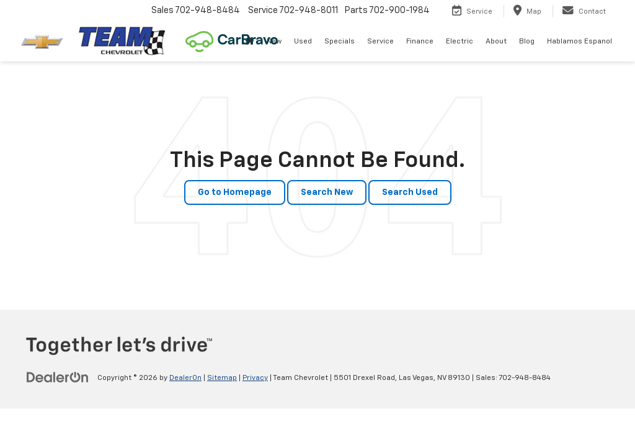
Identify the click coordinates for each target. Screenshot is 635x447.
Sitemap (222, 378)
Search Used (410, 192)
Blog (527, 41)
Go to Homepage (235, 192)
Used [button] (303, 41)
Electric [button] (459, 41)
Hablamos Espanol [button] (579, 41)
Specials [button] (339, 41)
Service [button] (380, 41)
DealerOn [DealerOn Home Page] (185, 378)
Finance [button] (419, 41)
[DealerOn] (57, 377)
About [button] (496, 41)
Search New (327, 192)
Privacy (255, 378)
